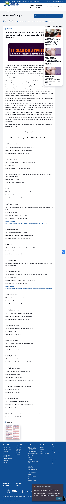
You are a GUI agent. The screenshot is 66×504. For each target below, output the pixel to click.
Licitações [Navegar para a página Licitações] (18, 452)
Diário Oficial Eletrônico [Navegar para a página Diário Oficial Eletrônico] (18, 450)
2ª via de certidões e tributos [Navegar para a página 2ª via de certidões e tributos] (33, 470)
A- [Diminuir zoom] (49, 1)
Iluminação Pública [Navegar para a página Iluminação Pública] (32, 472)
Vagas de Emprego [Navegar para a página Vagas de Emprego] (32, 476)
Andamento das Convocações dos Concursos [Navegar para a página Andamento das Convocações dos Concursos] (32, 448)
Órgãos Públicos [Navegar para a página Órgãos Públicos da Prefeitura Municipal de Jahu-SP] (20, 445)
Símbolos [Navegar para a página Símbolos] (5, 451)
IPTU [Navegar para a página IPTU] (29, 478)
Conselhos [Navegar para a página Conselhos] (18, 454)
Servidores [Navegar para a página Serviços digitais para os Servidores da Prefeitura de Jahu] (43, 445)
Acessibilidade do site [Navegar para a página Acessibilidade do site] (57, 1)
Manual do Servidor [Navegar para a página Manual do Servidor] (44, 453)
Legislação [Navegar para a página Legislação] (5, 460)
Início (4, 20)
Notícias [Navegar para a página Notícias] (5, 462)
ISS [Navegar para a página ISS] (28, 464)
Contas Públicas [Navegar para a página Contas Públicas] (56, 462)
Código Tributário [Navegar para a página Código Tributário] (56, 452)
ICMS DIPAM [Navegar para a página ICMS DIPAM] (30, 459)
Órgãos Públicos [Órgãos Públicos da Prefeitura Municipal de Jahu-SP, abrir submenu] (39, 7)
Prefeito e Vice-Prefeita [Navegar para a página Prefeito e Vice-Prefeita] (7, 456)
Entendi (59, 498)
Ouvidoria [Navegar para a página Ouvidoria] (30, 457)
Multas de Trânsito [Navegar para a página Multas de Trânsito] (32, 480)
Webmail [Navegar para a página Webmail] (42, 449)
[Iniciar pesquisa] (61, 16)
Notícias (10, 20)
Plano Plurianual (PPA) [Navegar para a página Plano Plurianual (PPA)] (57, 456)
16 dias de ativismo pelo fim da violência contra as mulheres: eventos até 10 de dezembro (29, 21)
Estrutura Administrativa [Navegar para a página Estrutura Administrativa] (55, 464)
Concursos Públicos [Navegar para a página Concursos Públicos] (32, 451)
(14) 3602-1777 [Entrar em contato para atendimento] (28, 492)
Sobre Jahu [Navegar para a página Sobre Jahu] (32, 7)
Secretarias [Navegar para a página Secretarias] (18, 447)
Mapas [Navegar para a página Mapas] (29, 474)
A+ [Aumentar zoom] (47, 1)
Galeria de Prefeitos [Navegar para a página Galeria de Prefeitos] (8, 458)
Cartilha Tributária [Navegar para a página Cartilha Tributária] (56, 454)
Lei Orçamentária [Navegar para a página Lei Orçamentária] (56, 458)
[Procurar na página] (46, 16)
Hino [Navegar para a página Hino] (4, 453)
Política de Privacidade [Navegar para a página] (6, 484)
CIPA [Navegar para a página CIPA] (41, 451)
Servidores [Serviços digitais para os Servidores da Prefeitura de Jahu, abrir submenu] (58, 7)
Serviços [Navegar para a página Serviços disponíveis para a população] (49, 7)
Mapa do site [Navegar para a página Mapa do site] (31, 455)
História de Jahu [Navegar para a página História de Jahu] (7, 447)
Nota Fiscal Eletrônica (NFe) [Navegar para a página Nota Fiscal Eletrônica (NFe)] (33, 462)
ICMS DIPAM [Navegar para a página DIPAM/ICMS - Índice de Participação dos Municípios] (36, 1)
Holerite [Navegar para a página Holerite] (42, 447)
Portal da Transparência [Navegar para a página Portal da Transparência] (31, 467)
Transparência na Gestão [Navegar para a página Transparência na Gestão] (56, 449)
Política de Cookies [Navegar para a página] (19, 484)
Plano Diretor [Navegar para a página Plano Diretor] (55, 460)
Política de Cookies (53, 495)
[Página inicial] (12, 491)
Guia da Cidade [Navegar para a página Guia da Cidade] (7, 449)
